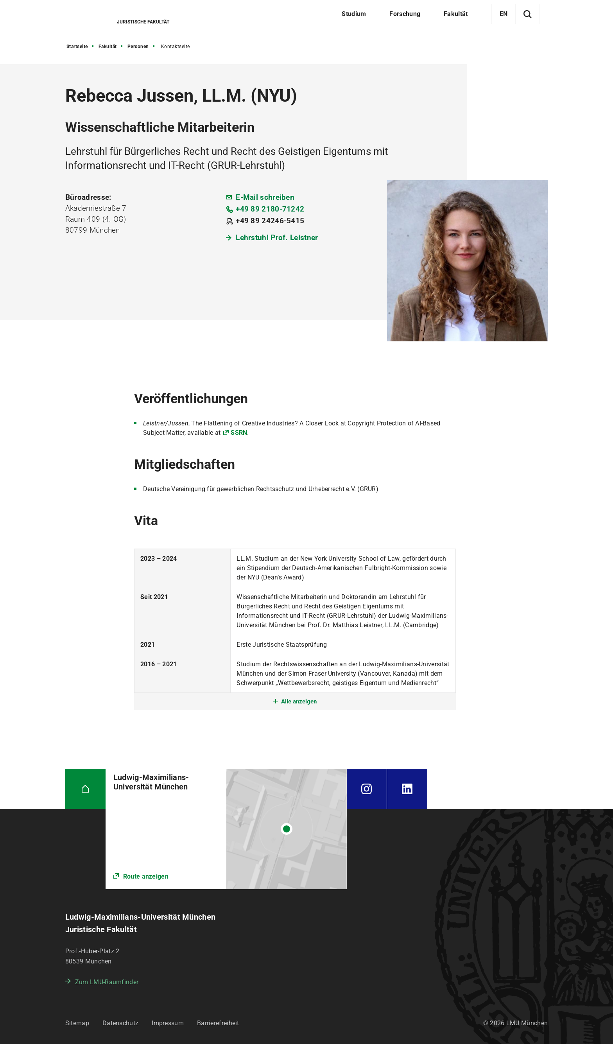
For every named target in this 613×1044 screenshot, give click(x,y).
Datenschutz (120, 1023)
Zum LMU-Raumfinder (106, 982)
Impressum (168, 1023)
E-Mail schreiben (265, 197)
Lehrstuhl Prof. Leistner (277, 237)
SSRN (239, 432)
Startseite (77, 46)
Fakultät (108, 46)
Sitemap (77, 1023)
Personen (138, 46)
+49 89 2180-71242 (270, 208)
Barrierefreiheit (218, 1023)
